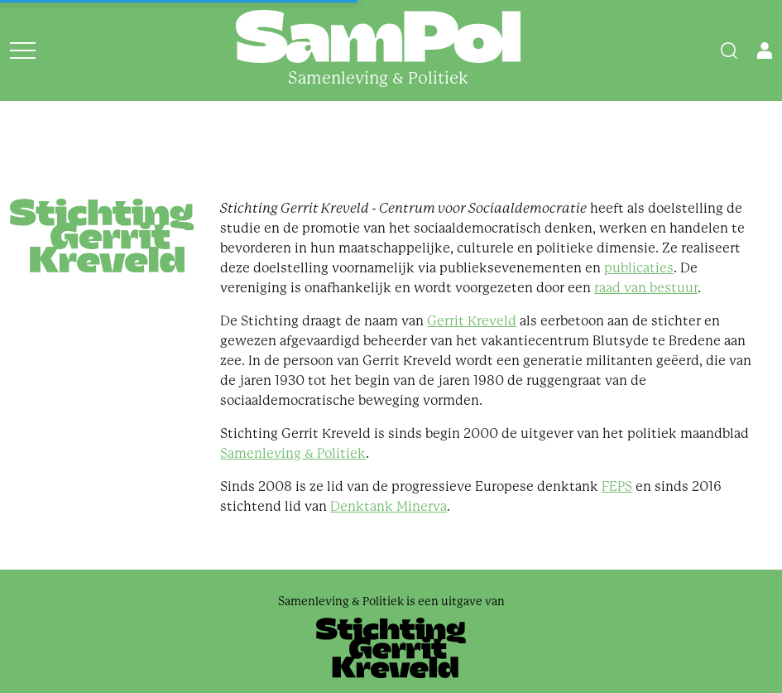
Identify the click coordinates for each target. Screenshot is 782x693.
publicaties (639, 268)
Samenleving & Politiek (293, 453)
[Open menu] (23, 50)
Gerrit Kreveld (471, 321)
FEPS (617, 486)
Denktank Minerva (388, 506)
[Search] (729, 50)
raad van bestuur (646, 288)
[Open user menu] (764, 50)
